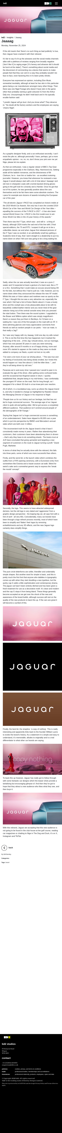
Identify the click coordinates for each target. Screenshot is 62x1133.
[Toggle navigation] (56, 3)
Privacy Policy (39, 1083)
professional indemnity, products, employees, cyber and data (34, 1074)
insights (10, 37)
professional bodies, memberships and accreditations (32, 1071)
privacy (23, 1069)
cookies (17, 1069)
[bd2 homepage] (48, 3)
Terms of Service (52, 1083)
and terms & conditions (33, 1069)
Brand (12, 858)
